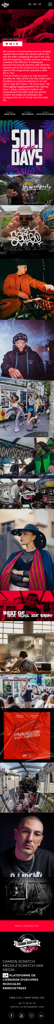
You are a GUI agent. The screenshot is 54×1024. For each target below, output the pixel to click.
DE (29, 4)
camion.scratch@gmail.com (27, 1007)
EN (34, 4)
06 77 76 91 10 (27, 1003)
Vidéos (9, 113)
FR (39, 4)
